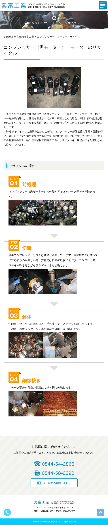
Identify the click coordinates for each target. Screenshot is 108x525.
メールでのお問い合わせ (57, 483)
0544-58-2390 (54, 473)
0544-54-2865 (54, 463)
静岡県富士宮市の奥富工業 (13, 5)
